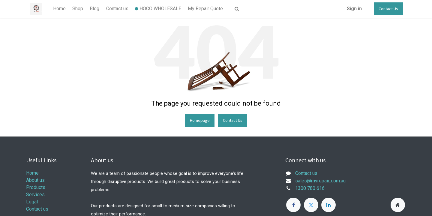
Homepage (200, 120)
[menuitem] (59, 9)
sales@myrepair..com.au (320, 181)
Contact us (37, 209)
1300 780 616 (310, 188)
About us (35, 180)
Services (35, 194)
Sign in (354, 8)
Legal (32, 202)
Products (35, 187)
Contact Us (388, 8)
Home (32, 173)
